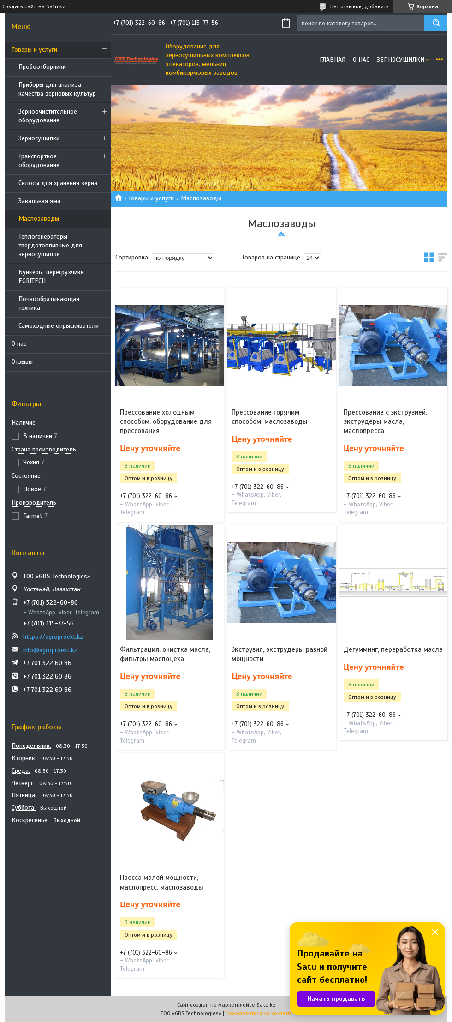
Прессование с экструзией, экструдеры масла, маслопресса (385, 421)
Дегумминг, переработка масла (393, 649)
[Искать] (435, 23)
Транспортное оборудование (38, 160)
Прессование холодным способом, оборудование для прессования (166, 421)
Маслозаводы (38, 218)
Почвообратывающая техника (48, 303)
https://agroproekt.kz (53, 637)
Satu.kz (265, 1005)
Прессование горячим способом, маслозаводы (270, 417)
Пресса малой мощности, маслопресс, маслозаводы (161, 882)
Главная (332, 60)
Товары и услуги (34, 50)
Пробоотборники (42, 67)
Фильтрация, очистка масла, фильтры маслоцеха (165, 654)
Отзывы (22, 362)
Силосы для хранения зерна (57, 183)
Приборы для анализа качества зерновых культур (57, 89)
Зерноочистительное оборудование (47, 116)
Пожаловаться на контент (258, 1013)
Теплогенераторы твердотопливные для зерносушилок (50, 245)
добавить (376, 6)
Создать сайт (19, 6)
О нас (19, 344)
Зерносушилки (38, 138)
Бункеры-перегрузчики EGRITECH (51, 276)
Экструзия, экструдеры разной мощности (279, 654)
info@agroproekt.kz (50, 650)
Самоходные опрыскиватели (58, 326)
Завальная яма (39, 201)
